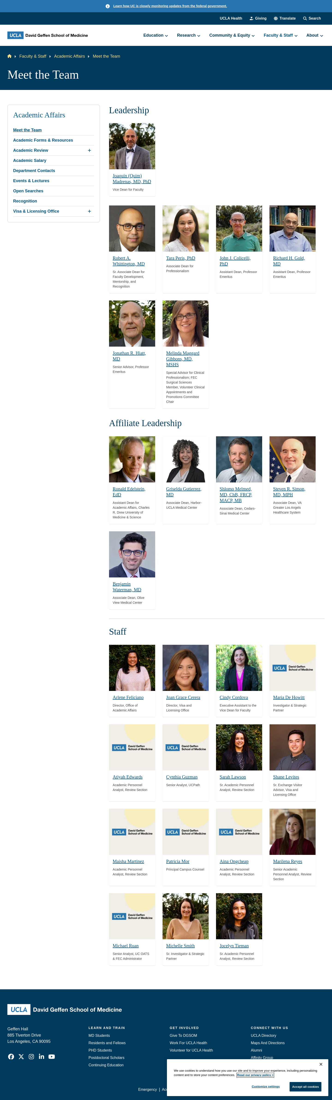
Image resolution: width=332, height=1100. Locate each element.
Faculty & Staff (32, 56)
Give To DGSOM (183, 1036)
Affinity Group (262, 1058)
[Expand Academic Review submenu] (89, 150)
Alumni (256, 1050)
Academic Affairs (69, 56)
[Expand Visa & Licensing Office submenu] (89, 211)
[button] (284, 18)
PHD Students (100, 1050)
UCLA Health (231, 18)
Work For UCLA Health (188, 1043)
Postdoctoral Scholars (107, 1058)
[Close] (321, 1093)
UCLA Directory (263, 1036)
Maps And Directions (268, 1043)
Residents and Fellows (107, 1043)
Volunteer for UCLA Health (191, 1050)
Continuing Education (106, 1065)
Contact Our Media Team (271, 1065)
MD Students (99, 1036)
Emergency (260, 1072)
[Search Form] (312, 18)
